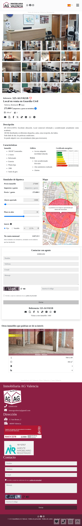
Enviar (41, 302)
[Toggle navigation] (77, 5)
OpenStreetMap (68, 244)
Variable (16, 228)
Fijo (7, 228)
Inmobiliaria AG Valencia (20, 519)
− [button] (45, 187)
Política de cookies (47, 519)
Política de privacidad (34, 519)
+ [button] (45, 184)
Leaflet (59, 244)
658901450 (41, 254)
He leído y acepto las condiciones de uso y (21, 295)
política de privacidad (31, 295)
